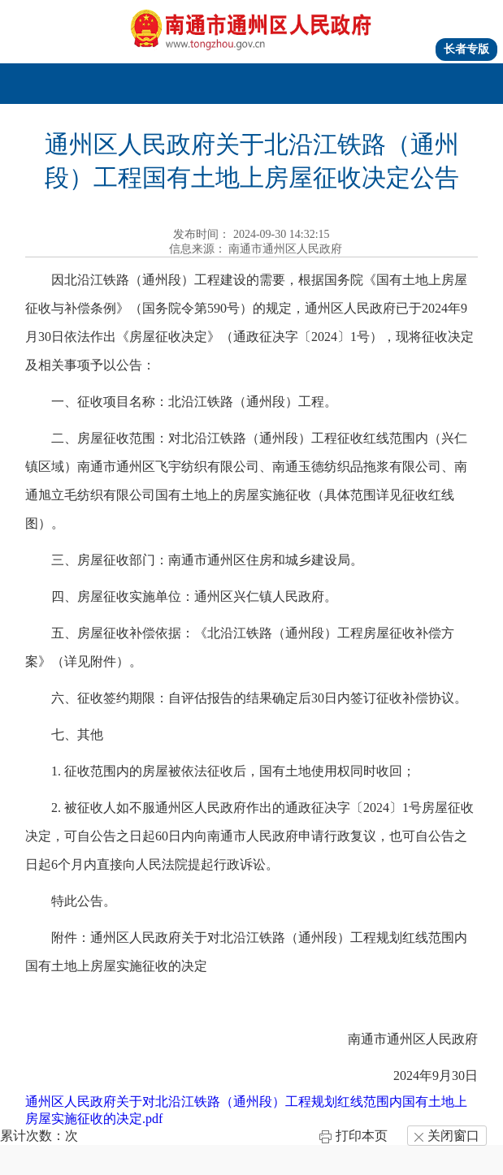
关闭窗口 (446, 1136)
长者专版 (466, 49)
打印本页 (353, 1136)
